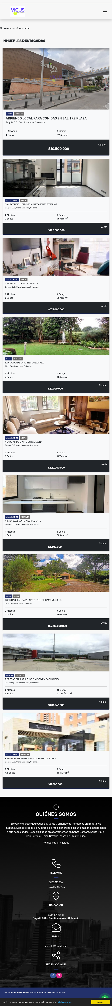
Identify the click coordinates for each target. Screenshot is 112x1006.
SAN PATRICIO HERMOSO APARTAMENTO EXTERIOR (31, 204)
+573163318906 (56, 887)
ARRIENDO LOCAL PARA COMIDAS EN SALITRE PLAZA (46, 118)
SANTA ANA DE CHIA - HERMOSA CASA (24, 362)
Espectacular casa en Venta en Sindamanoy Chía (33, 600)
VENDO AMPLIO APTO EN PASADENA (23, 442)
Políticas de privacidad (56, 842)
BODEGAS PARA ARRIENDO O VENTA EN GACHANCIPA (32, 679)
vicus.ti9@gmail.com (56, 946)
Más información (65, 1002)
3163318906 (56, 882)
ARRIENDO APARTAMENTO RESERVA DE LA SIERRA (30, 758)
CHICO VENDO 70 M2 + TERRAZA (21, 283)
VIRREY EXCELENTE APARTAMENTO (23, 521)
